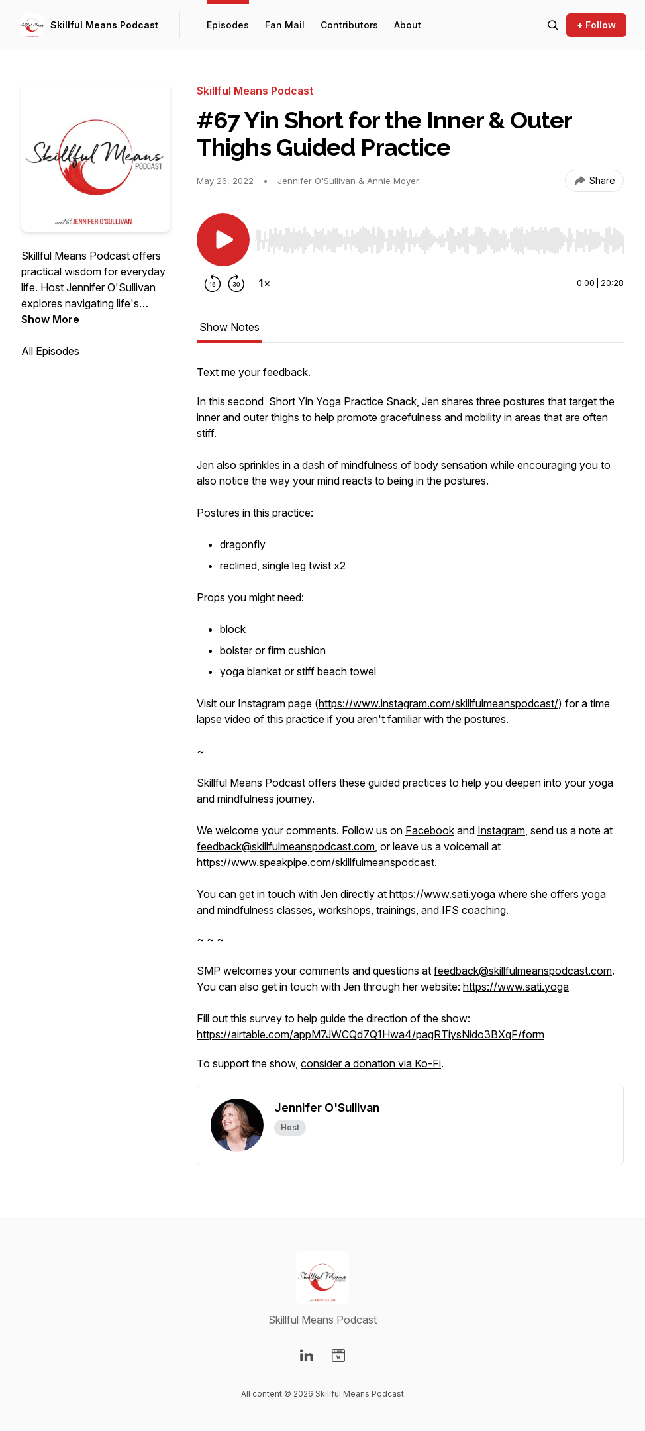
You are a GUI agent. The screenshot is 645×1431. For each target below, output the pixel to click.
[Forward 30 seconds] (236, 283)
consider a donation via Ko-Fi (371, 1063)
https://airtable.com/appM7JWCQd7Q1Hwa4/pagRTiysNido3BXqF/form (370, 1034)
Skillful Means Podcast (104, 24)
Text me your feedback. (254, 372)
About (407, 24)
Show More (50, 319)
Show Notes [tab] (229, 327)
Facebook (429, 830)
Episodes (228, 24)
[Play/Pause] (223, 239)
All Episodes (50, 351)
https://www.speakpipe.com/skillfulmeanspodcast (315, 862)
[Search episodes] (553, 25)
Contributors (349, 24)
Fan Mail (285, 24)
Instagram (501, 830)
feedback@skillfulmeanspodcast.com (286, 846)
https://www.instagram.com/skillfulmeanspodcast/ (438, 703)
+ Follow (596, 24)
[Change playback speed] (264, 283)
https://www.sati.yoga (442, 894)
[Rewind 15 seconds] (212, 283)
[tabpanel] (410, 724)
